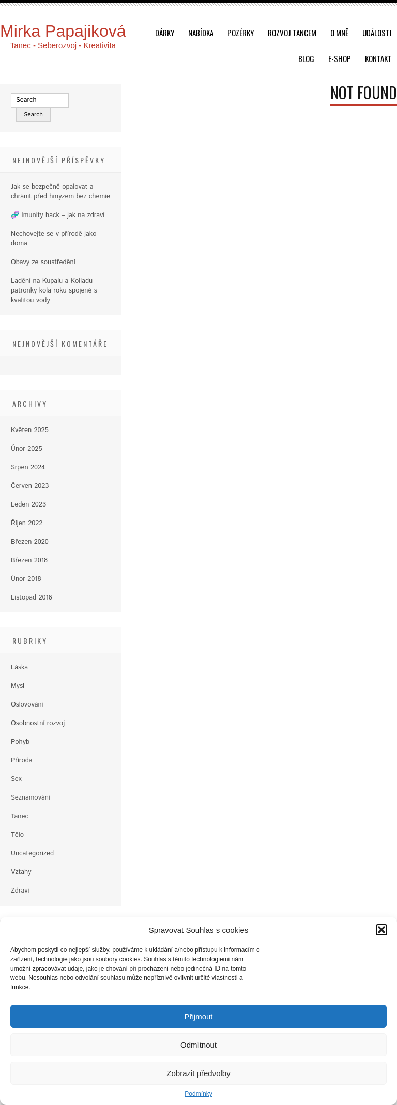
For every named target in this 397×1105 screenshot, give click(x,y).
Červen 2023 (30, 486)
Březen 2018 (29, 560)
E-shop (339, 58)
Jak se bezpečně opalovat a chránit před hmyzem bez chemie (60, 192)
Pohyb (20, 742)
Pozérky (240, 32)
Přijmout (198, 1016)
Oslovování (27, 705)
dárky (164, 32)
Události (377, 32)
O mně (339, 32)
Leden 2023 (28, 505)
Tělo (17, 835)
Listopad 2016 (31, 598)
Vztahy (21, 872)
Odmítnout (198, 1044)
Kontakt (378, 58)
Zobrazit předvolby (198, 1073)
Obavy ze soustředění (43, 262)
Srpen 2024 (28, 467)
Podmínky (198, 1093)
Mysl (17, 686)
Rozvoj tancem (292, 32)
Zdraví (20, 891)
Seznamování (30, 798)
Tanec (19, 816)
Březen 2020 (30, 542)
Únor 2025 (26, 449)
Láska (19, 667)
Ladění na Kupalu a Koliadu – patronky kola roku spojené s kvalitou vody (54, 290)
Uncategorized (32, 853)
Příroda (22, 760)
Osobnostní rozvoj (38, 723)
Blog (306, 58)
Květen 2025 (30, 430)
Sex (16, 779)
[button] (381, 930)
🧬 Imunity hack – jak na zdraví (57, 215)
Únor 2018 (26, 579)
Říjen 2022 (26, 523)
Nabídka (200, 32)
